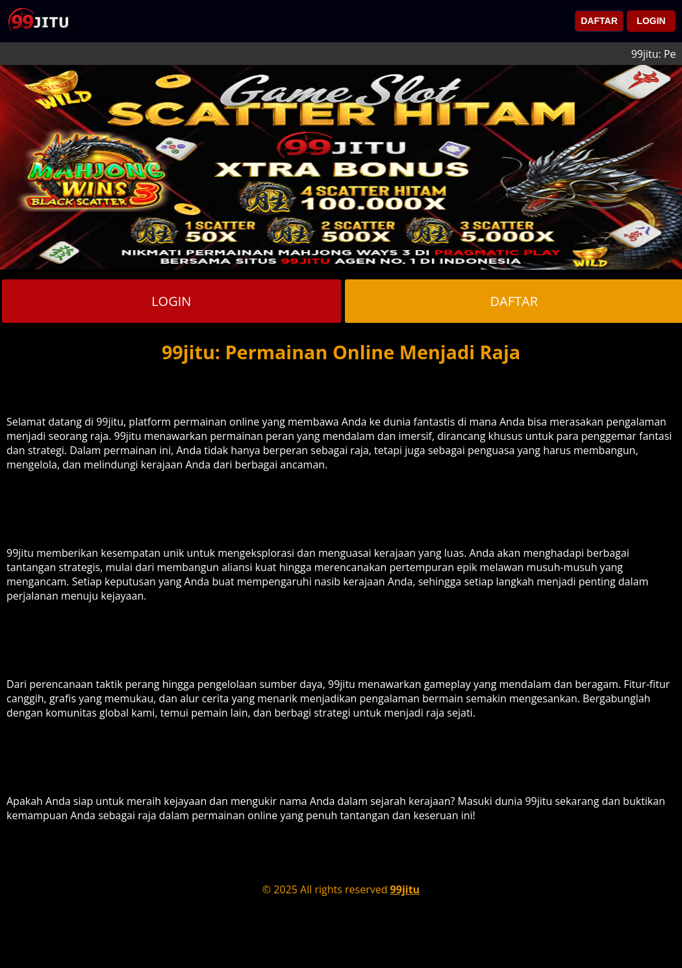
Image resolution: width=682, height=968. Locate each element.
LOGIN (651, 21)
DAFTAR (599, 21)
